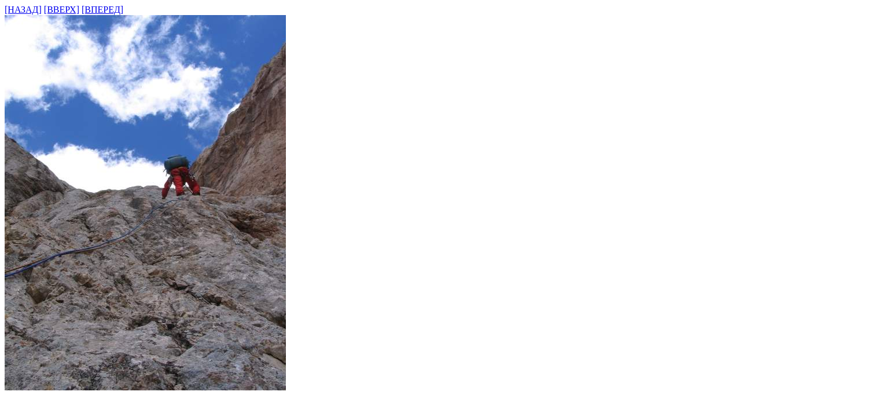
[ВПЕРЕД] (102, 9)
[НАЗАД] (23, 9)
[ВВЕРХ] (61, 9)
